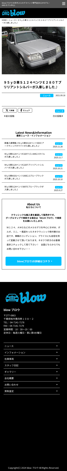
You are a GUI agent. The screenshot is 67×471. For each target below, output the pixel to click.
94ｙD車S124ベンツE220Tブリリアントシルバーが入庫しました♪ (24, 166)
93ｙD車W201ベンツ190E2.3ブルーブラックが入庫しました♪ (24, 177)
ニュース (12, 20)
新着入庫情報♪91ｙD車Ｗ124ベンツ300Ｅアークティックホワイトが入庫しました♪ (24, 144)
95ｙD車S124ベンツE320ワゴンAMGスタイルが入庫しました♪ (24, 155)
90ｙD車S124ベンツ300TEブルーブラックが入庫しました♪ (24, 188)
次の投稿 (57, 115)
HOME (4, 20)
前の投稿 (10, 115)
